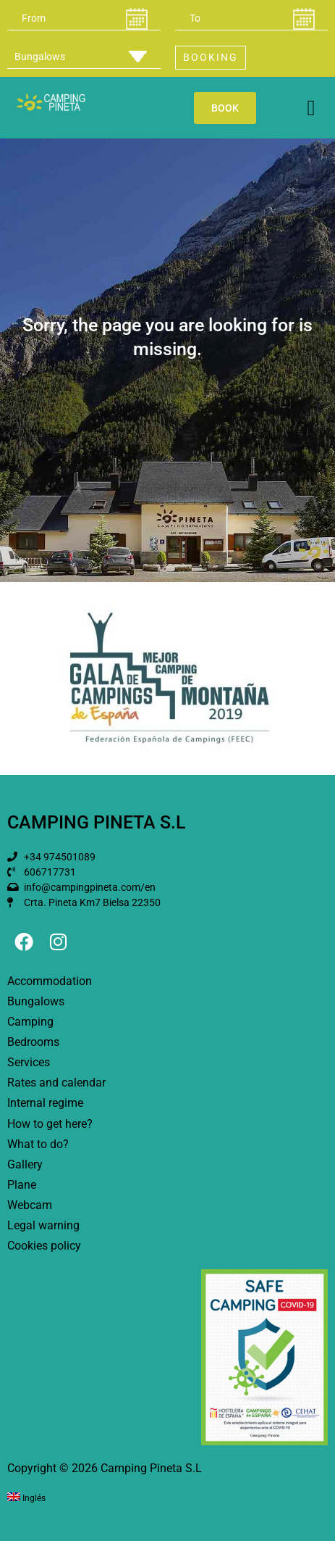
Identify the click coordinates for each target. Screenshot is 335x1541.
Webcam (29, 1205)
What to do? (38, 1144)
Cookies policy (44, 1246)
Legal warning (43, 1225)
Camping (30, 1022)
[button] (311, 107)
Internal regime (45, 1103)
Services (28, 1062)
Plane (21, 1185)
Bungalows (35, 1001)
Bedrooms (33, 1042)
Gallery (25, 1164)
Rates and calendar (56, 1082)
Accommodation (49, 981)
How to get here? (50, 1124)
